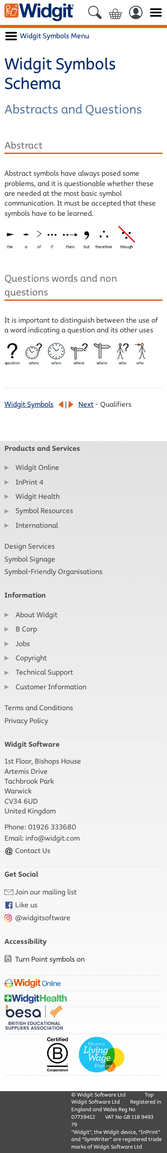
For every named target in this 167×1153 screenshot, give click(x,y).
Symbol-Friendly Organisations (53, 571)
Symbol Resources (44, 510)
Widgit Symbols (28, 404)
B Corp (26, 629)
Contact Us (27, 850)
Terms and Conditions (38, 708)
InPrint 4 (30, 482)
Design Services (29, 546)
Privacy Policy (26, 720)
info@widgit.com (52, 838)
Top (149, 1094)
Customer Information (51, 687)
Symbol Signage (29, 559)
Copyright (31, 658)
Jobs (23, 643)
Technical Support (44, 672)
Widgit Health (38, 496)
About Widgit (36, 615)
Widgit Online (37, 467)
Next (86, 404)
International (37, 525)
